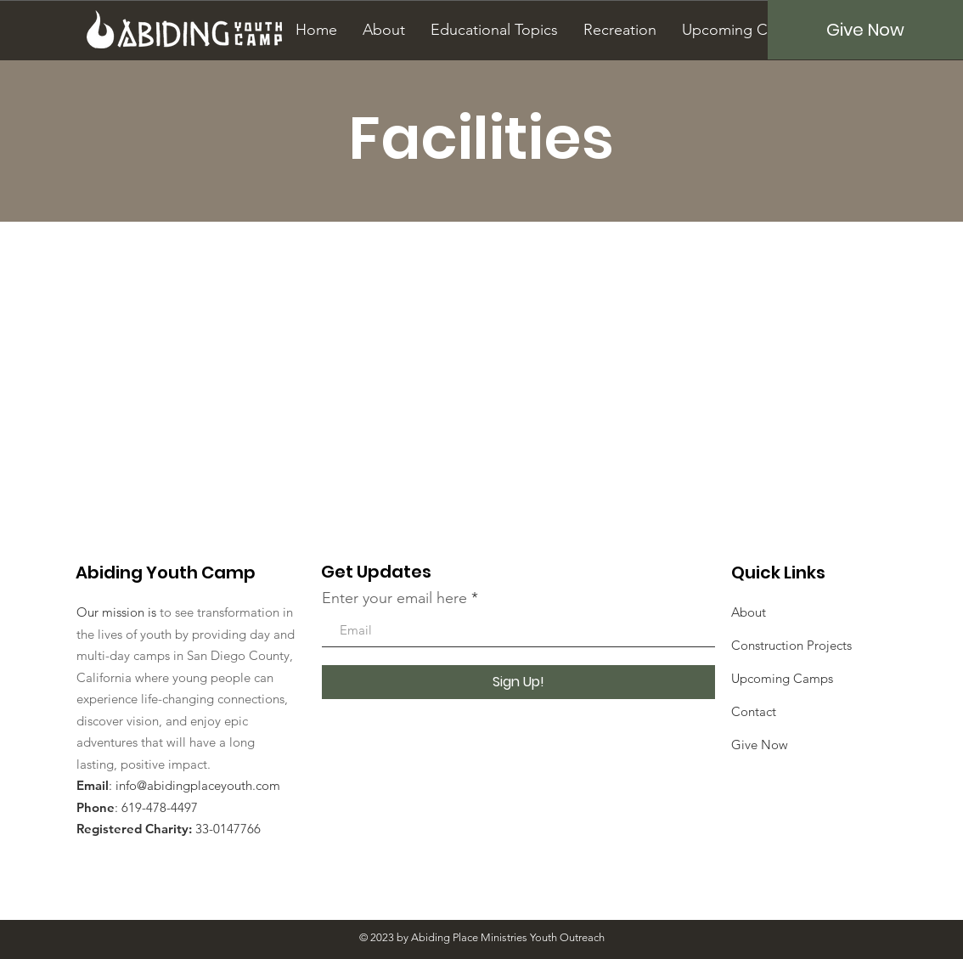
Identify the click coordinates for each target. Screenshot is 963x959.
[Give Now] (865, 29)
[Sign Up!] (518, 682)
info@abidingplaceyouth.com (197, 785)
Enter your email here (394, 598)
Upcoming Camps (782, 678)
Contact (753, 711)
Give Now (759, 744)
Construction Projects (791, 645)
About (748, 612)
